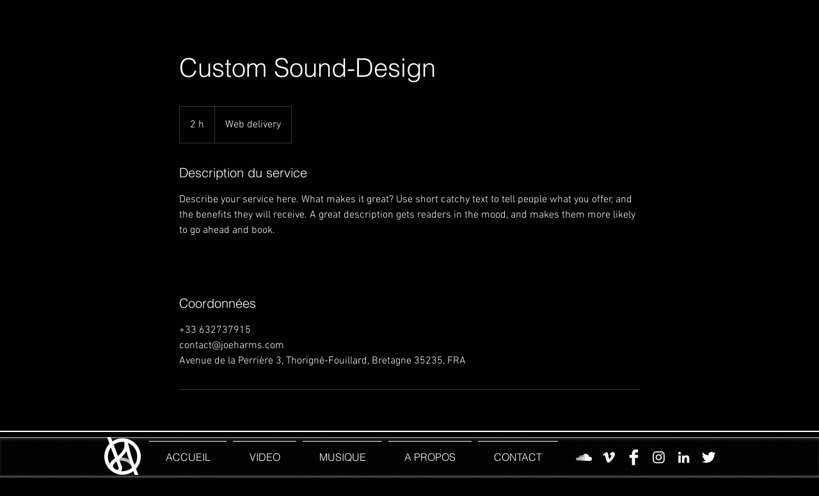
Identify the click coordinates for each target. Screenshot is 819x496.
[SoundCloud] (584, 457)
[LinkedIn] (684, 457)
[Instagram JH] (659, 457)
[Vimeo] (609, 457)
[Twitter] (709, 457)
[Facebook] (634, 457)
